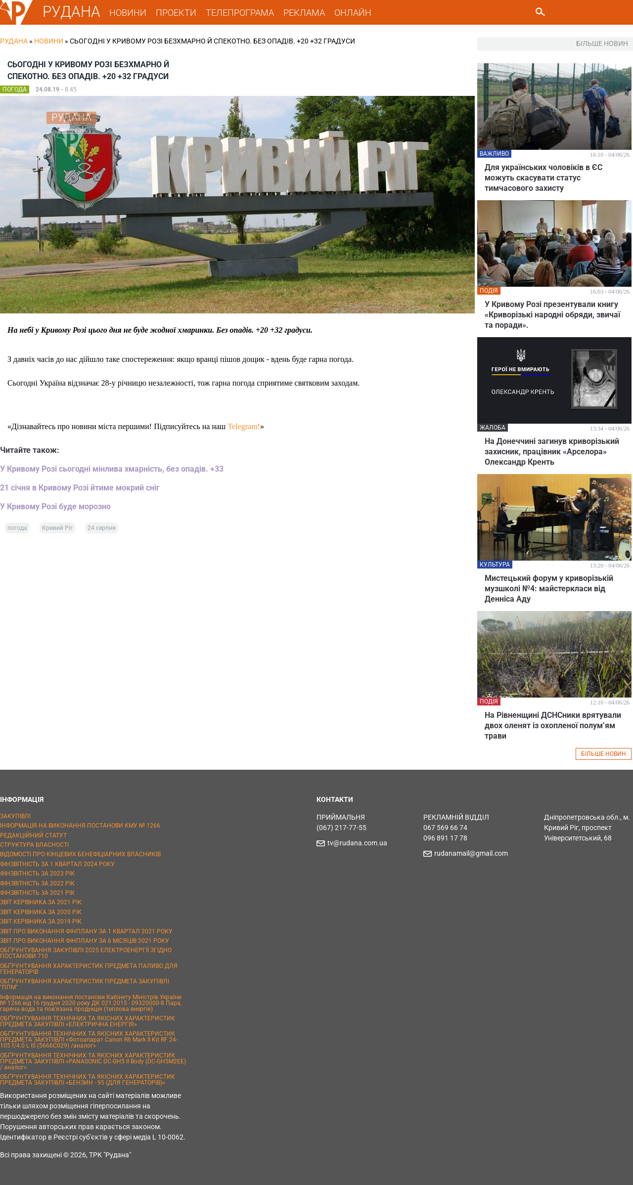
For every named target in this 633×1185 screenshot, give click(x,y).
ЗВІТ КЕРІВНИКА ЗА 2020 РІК (41, 912)
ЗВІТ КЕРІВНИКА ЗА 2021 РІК (41, 902)
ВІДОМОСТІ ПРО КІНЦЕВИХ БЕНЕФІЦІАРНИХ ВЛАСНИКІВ (80, 854)
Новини (48, 41)
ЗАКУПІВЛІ (15, 816)
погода (17, 528)
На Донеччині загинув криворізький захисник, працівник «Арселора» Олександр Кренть (552, 452)
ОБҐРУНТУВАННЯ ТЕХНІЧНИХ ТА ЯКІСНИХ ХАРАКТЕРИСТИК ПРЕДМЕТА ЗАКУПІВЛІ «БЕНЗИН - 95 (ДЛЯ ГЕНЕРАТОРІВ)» (87, 1079)
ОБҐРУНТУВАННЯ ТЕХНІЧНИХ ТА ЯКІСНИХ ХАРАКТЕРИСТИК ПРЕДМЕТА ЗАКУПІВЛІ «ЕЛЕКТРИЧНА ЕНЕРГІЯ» (87, 1021)
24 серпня (102, 528)
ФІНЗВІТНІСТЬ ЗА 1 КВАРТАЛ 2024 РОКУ (57, 864)
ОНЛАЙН (352, 12)
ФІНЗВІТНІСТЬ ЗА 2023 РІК (37, 873)
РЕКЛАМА (304, 12)
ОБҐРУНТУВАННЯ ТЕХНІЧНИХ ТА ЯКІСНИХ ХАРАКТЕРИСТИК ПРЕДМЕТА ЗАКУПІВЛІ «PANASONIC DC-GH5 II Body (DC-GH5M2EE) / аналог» (93, 1061)
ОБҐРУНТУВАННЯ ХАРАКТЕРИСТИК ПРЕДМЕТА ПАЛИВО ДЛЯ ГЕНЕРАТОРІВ (89, 969)
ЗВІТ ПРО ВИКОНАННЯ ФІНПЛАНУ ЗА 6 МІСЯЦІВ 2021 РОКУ (84, 940)
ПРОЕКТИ (176, 12)
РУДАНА (71, 11)
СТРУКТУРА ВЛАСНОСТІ (34, 844)
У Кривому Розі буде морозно (55, 506)
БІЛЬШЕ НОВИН (603, 753)
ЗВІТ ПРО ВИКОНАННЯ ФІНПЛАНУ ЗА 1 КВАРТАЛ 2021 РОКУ (86, 931)
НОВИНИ (127, 12)
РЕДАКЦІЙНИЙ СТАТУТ (33, 835)
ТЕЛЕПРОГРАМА (240, 12)
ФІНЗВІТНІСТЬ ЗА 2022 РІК (37, 883)
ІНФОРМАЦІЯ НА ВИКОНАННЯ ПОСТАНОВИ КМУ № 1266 (80, 825)
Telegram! (243, 426)
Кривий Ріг (57, 528)
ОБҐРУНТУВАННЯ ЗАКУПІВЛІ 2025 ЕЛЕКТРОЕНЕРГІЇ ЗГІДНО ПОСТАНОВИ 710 (86, 953)
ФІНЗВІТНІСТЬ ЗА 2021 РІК (37, 892)
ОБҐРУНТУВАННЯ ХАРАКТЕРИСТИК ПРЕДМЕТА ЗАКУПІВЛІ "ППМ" (84, 984)
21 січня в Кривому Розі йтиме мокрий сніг (80, 487)
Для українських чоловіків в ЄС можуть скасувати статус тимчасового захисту (543, 178)
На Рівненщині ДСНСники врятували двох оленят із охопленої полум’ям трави (553, 725)
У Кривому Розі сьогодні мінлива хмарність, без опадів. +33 (112, 469)
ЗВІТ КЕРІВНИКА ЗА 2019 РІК (41, 921)
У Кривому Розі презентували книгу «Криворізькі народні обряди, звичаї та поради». (552, 315)
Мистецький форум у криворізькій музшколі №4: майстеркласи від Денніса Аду (549, 588)
